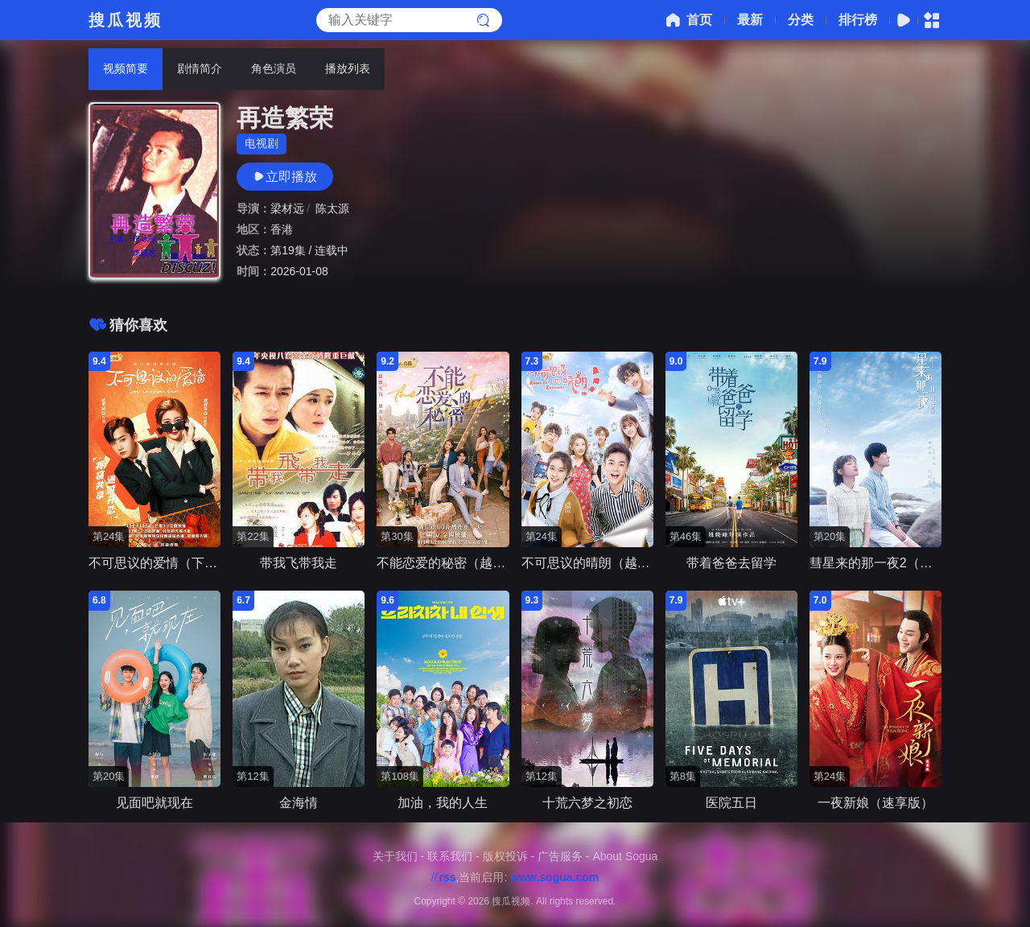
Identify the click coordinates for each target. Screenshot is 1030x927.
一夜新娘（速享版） (875, 803)
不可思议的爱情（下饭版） (166, 563)
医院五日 (731, 803)
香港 (281, 229)
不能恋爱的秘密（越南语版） (460, 563)
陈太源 (332, 208)
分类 (801, 20)
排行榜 (857, 20)
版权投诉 (505, 856)
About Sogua (624, 856)
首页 (687, 20)
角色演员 (273, 68)
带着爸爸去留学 (731, 563)
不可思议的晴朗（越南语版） (605, 563)
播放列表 (347, 68)
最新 (750, 20)
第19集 (288, 250)
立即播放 (285, 177)
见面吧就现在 (154, 803)
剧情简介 (199, 68)
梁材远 (287, 208)
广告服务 (560, 856)
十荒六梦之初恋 (587, 803)
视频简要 (125, 68)
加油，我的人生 (443, 803)
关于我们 (395, 856)
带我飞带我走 (298, 563)
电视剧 (261, 143)
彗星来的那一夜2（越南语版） (897, 563)
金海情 (298, 803)
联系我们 (449, 856)
